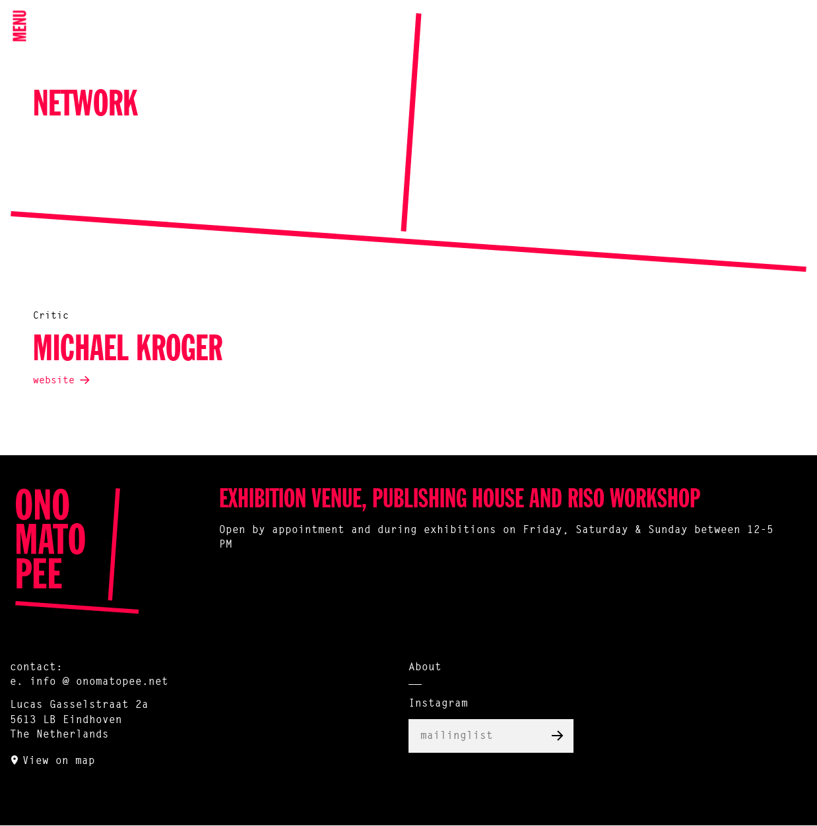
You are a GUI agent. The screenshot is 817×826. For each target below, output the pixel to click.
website (54, 381)
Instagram (438, 704)
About (424, 667)
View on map (58, 761)
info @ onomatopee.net (99, 682)
